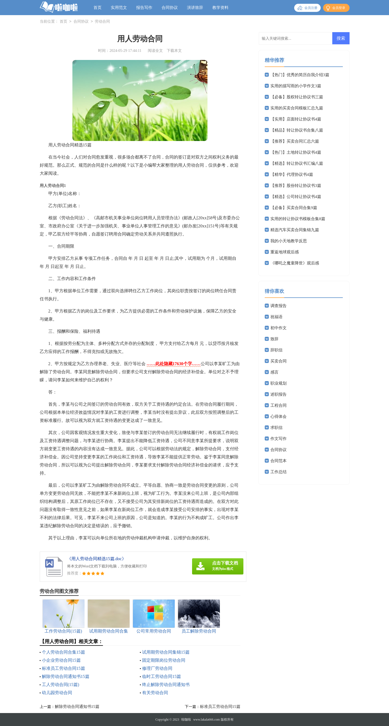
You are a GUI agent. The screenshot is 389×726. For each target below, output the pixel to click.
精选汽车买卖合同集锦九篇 (294, 230)
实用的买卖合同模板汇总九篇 (296, 108)
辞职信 (276, 350)
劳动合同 (102, 22)
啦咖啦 (186, 719)
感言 (274, 372)
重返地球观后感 (284, 252)
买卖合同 (278, 361)
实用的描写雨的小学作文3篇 (295, 86)
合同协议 (170, 7)
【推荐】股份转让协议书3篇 (295, 185)
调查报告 (278, 306)
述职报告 (278, 394)
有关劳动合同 (155, 692)
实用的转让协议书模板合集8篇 (297, 219)
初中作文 (278, 328)
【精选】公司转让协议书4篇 (295, 196)
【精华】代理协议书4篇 (291, 174)
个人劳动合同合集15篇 (63, 652)
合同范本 (278, 461)
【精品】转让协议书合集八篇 (296, 130)
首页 (97, 7)
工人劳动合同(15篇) (60, 684)
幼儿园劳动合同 (57, 692)
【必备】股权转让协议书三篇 (296, 97)
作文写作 (278, 438)
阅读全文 (155, 51)
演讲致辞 (195, 7)
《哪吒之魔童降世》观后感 (294, 263)
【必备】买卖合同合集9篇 (293, 208)
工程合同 (278, 405)
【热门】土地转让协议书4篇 (295, 152)
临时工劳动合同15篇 (161, 676)
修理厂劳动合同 (157, 668)
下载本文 (174, 51)
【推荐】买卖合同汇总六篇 (294, 141)
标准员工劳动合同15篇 (63, 668)
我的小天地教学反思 (288, 241)
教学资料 (220, 7)
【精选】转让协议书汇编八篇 (296, 163)
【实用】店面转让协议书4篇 (295, 119)
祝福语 (276, 317)
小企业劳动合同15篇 (61, 660)
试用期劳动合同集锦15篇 (166, 652)
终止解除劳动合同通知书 (166, 684)
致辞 (274, 339)
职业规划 (278, 383)
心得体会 (278, 416)
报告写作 (144, 7)
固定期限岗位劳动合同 (163, 660)
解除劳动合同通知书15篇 (65, 676)
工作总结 (278, 472)
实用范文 (119, 7)
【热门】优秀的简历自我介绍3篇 (299, 75)
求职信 (276, 427)
